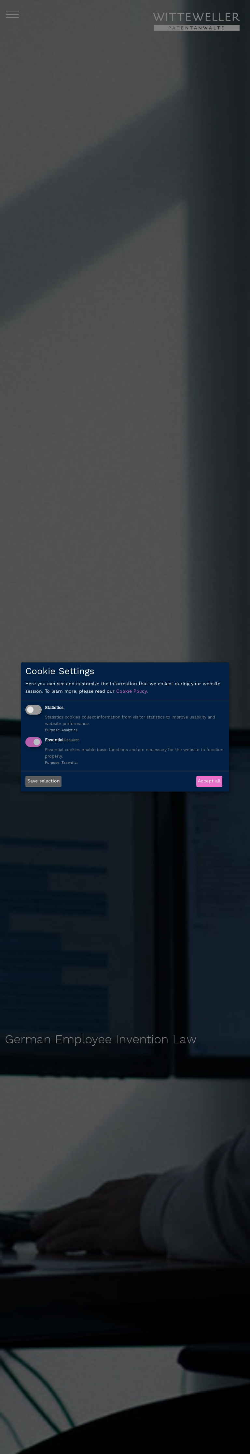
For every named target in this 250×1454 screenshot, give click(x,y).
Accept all (209, 781)
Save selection (43, 781)
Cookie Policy (131, 692)
